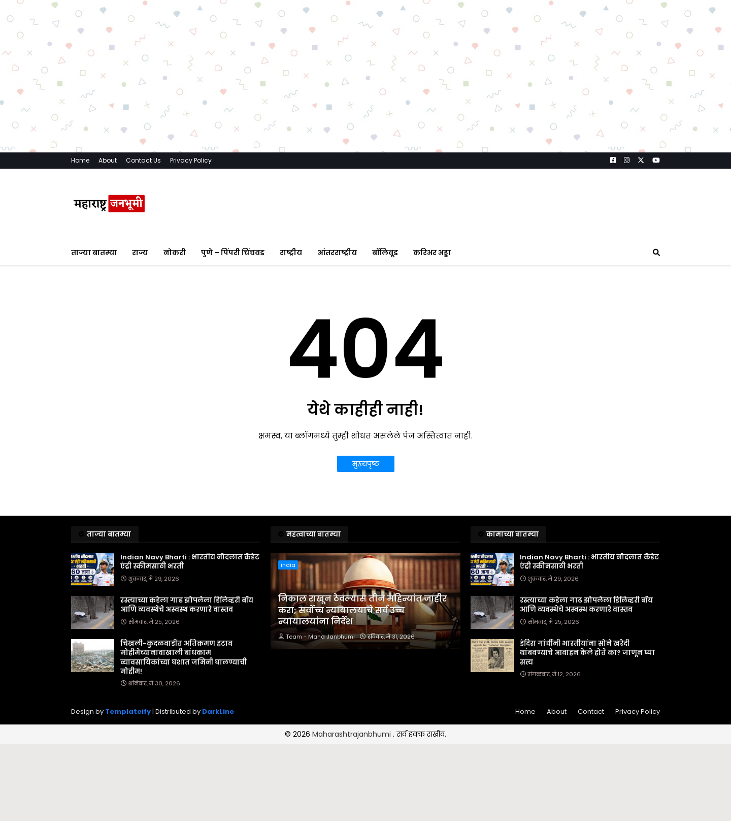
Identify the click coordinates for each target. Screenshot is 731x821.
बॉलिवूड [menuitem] (385, 252)
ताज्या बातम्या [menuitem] (94, 252)
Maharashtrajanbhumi (352, 734)
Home (80, 160)
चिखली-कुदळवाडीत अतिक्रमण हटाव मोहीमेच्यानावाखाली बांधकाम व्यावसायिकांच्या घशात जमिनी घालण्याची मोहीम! (183, 657)
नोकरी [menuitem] (174, 252)
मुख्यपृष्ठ (365, 464)
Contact (591, 711)
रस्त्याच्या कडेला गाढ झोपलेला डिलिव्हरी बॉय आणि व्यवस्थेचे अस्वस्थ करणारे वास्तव (186, 605)
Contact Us (143, 160)
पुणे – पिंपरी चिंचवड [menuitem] (232, 252)
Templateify (128, 711)
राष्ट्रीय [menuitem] (291, 252)
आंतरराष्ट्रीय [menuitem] (337, 252)
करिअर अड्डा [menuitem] (432, 252)
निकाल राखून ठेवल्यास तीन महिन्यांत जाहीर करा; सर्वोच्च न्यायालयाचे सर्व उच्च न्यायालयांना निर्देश (362, 610)
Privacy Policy (191, 160)
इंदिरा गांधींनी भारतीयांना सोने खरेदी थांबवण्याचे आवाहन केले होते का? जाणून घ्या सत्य (587, 653)
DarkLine (218, 711)
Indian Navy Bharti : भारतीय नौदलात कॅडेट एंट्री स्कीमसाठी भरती (189, 562)
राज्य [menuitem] (140, 252)
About (107, 160)
